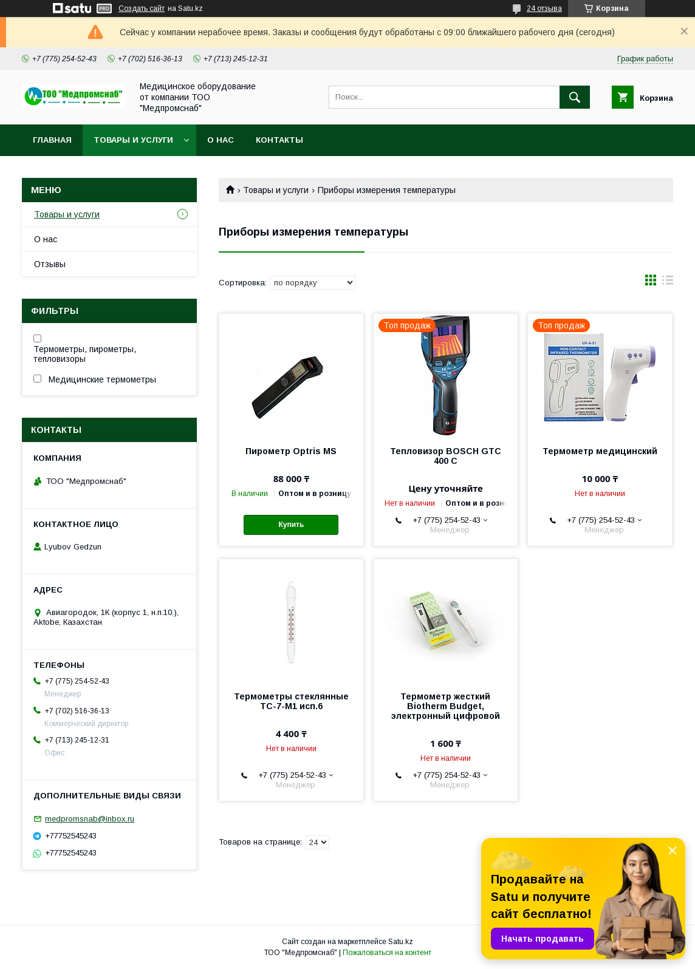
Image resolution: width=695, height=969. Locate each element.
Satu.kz (400, 941)
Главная (52, 139)
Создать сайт (141, 8)
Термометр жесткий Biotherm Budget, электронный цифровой (445, 706)
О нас (220, 139)
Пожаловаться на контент (387, 952)
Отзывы (50, 264)
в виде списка (667, 282)
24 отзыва (544, 8)
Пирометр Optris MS (291, 451)
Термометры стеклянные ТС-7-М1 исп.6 (291, 701)
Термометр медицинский (600, 451)
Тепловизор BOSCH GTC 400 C (445, 456)
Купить (291, 524)
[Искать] (575, 97)
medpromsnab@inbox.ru (89, 818)
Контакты (279, 139)
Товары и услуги (133, 139)
